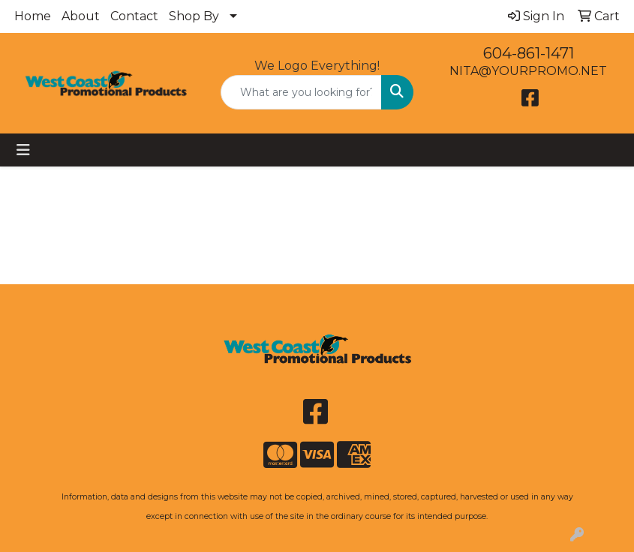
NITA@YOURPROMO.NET (528, 71)
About (81, 16)
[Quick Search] (302, 92)
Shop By (194, 16)
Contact (134, 16)
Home (32, 16)
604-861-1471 (528, 53)
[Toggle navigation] (23, 150)
